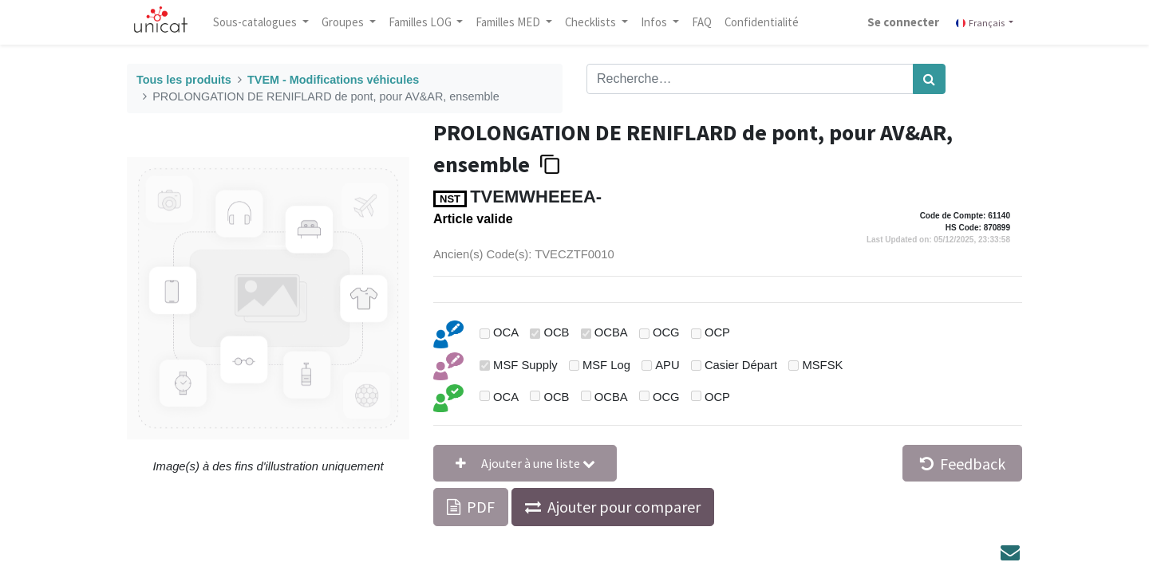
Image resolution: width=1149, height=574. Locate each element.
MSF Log (606, 365)
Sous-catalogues (256, 21)
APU (667, 365)
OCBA (611, 332)
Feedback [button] (962, 464)
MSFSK (822, 365)
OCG (666, 332)
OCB (556, 332)
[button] (525, 463)
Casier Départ (741, 365)
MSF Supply (525, 365)
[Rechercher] (929, 79)
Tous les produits (183, 79)
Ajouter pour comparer (624, 507)
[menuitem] (701, 22)
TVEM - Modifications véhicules (333, 79)
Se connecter (903, 21)
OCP (717, 332)
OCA (506, 332)
